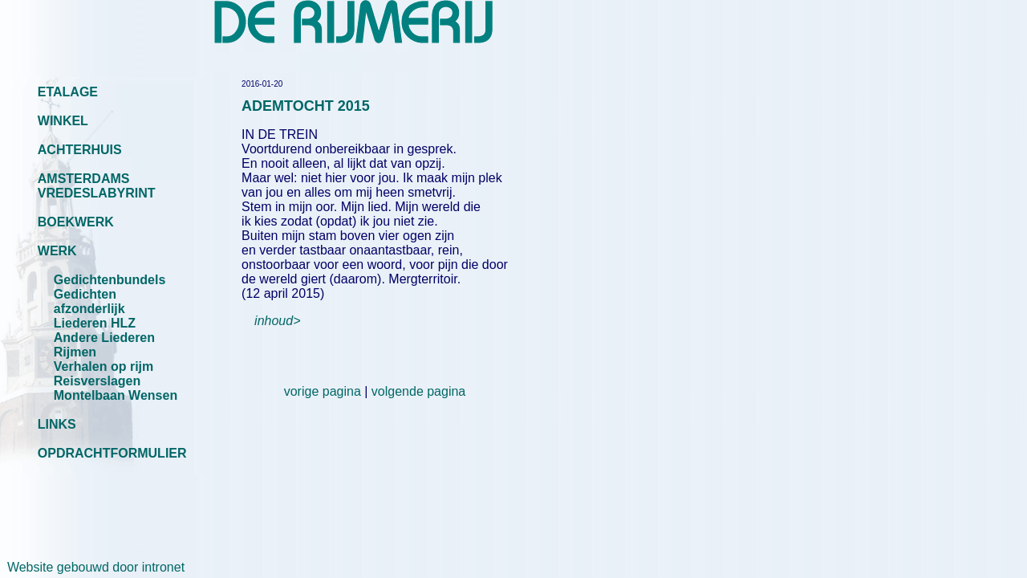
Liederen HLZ (95, 323)
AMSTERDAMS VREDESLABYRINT (97, 186)
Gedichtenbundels (110, 280)
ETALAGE (68, 92)
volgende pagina (418, 391)
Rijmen (75, 352)
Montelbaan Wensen (115, 395)
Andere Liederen (104, 337)
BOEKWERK (76, 222)
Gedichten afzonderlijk (89, 301)
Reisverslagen (97, 381)
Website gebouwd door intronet (92, 567)
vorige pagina (322, 391)
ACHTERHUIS (80, 150)
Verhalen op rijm (103, 366)
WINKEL (63, 121)
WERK (57, 251)
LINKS (57, 424)
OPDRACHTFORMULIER (112, 453)
